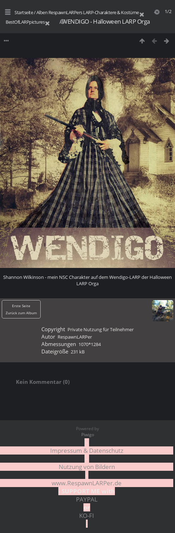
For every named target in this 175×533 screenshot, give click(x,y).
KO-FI (86, 515)
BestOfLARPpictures (25, 22)
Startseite (23, 12)
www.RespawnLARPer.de (87, 483)
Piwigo (87, 435)
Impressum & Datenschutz (86, 450)
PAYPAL (87, 499)
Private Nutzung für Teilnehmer (101, 329)
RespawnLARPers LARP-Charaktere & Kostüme (93, 12)
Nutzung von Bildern (87, 467)
